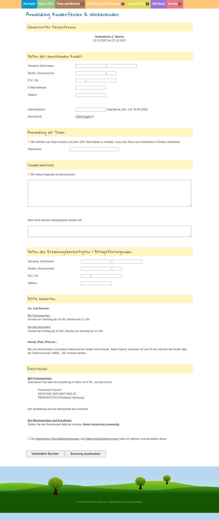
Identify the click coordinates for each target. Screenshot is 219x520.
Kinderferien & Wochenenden (105, 4)
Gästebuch (158, 4)
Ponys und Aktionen (70, 4)
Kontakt (175, 4)
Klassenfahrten (138, 4)
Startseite (29, 4)
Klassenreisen (134, 509)
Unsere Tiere (46, 4)
